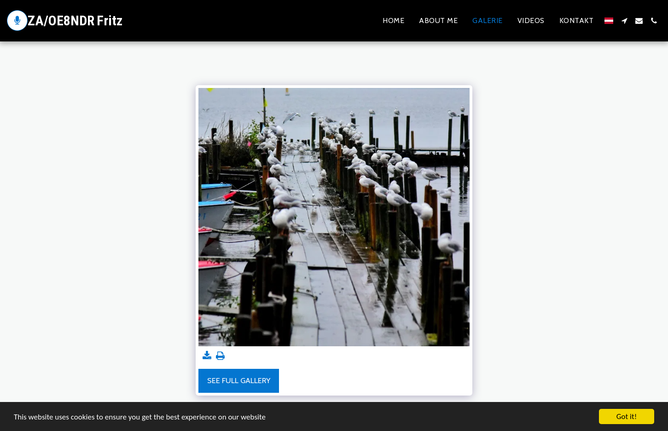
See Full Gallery (238, 380)
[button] (624, 20)
